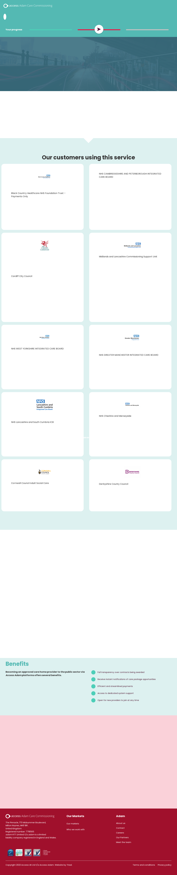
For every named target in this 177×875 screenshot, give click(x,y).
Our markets (72, 823)
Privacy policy (164, 865)
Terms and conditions (144, 865)
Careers (120, 832)
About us (120, 823)
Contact (120, 828)
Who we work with (88, 437)
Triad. (69, 865)
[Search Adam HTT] (4, 16)
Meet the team (123, 842)
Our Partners (122, 837)
